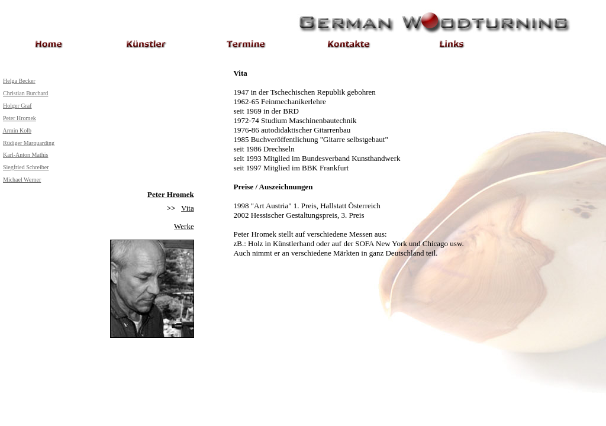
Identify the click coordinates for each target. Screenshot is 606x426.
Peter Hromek (19, 118)
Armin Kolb (16, 130)
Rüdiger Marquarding (28, 143)
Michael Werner (22, 179)
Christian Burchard (25, 93)
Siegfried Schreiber (26, 167)
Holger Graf (17, 105)
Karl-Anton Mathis (25, 154)
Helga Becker (19, 81)
